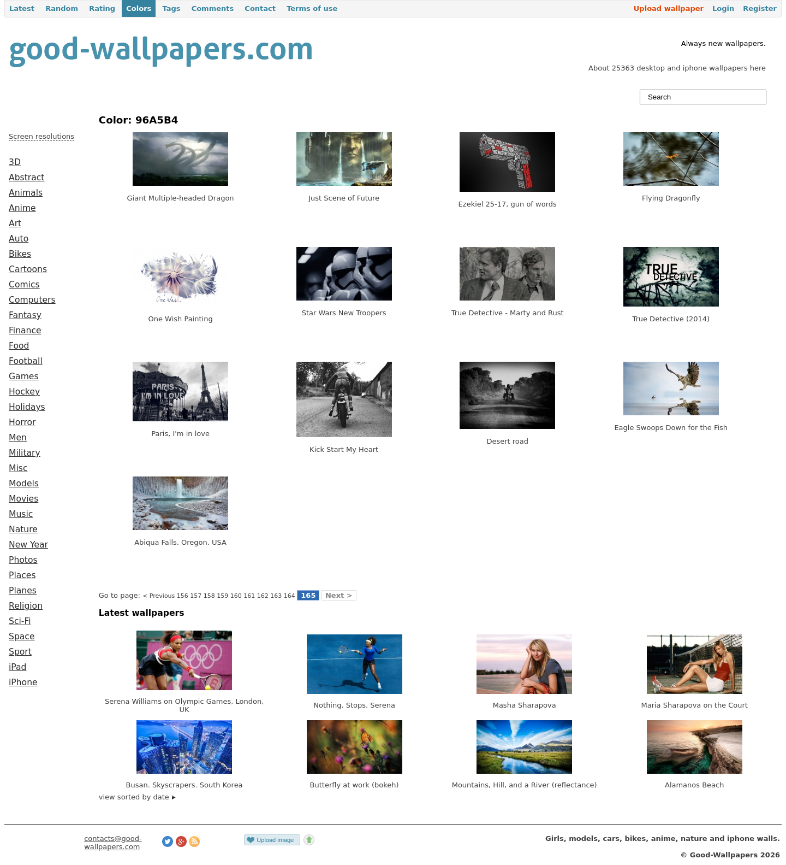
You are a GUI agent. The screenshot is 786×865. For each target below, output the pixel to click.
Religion (26, 606)
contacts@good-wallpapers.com (113, 842)
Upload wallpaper (669, 8)
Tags (171, 8)
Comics (24, 285)
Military (24, 453)
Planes (23, 591)
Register (760, 8)
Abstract (26, 178)
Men (18, 438)
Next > (339, 595)
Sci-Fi (20, 621)
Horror (22, 422)
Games (24, 376)
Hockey (24, 392)
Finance (25, 331)
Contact (260, 8)
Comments (213, 8)
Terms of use (312, 8)
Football (26, 361)
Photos (23, 560)
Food (19, 346)
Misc (18, 468)
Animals (26, 193)
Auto (18, 239)
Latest (21, 8)
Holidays (27, 407)
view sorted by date (137, 797)
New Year (28, 545)
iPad (18, 667)
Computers (32, 300)
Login (723, 8)
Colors (138, 8)
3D (15, 162)
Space (22, 637)
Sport (20, 652)
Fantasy (25, 315)
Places (22, 575)
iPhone (23, 682)
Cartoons (28, 269)
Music (21, 514)
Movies (23, 499)
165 (308, 595)
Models (24, 484)
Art (15, 223)
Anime (22, 208)
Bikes (20, 254)
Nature (23, 529)
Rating (102, 8)
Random (61, 8)
